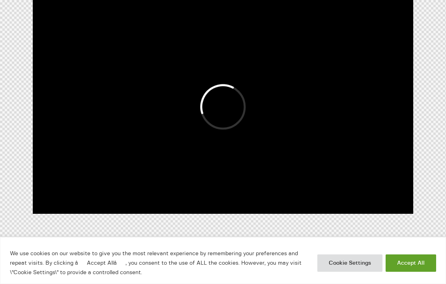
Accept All (411, 263)
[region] (223, 260)
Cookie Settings (350, 263)
